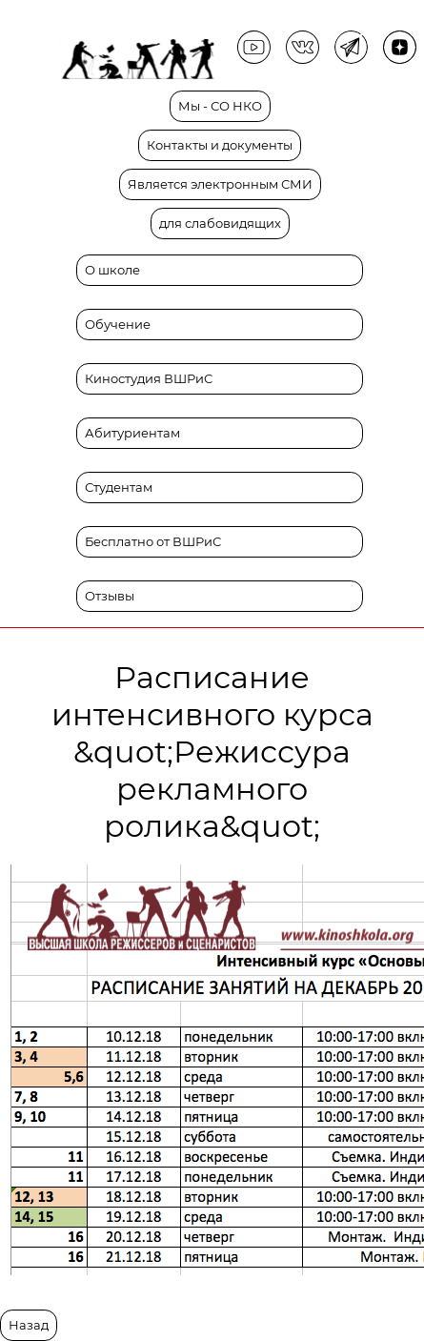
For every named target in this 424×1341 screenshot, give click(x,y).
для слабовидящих (220, 223)
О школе (112, 270)
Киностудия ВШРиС (148, 379)
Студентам (118, 487)
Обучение (118, 324)
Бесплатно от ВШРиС (153, 542)
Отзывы (109, 596)
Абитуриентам (132, 433)
